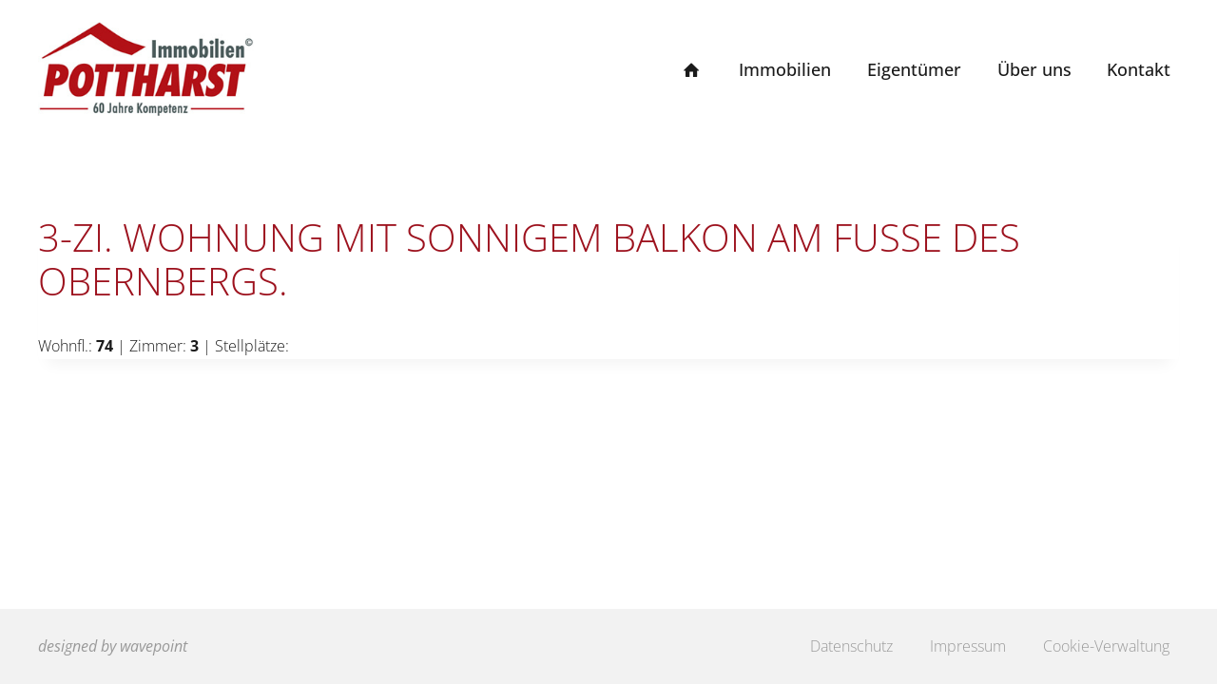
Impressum (968, 646)
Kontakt (1138, 69)
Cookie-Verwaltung (1106, 646)
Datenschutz (851, 646)
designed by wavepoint (112, 646)
